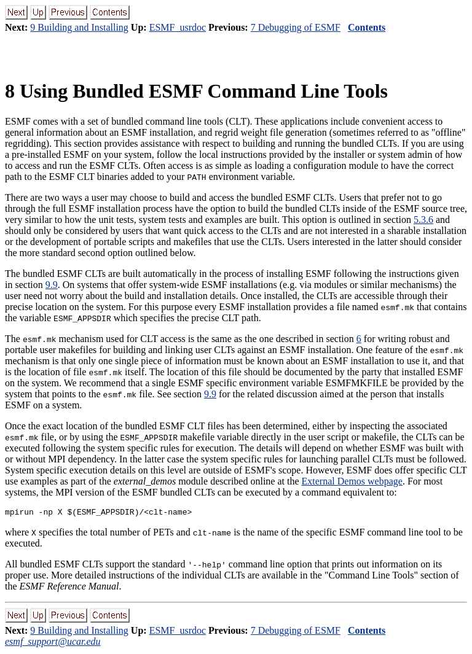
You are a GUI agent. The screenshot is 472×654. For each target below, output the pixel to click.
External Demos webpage (352, 481)
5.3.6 (423, 219)
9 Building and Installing (79, 27)
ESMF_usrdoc (177, 27)
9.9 (51, 284)
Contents (366, 27)
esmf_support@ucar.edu (53, 643)
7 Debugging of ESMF (295, 27)
